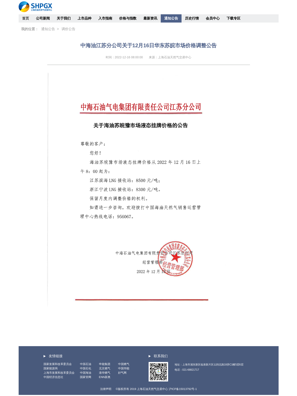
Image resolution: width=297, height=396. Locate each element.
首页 (25, 18)
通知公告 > (50, 29)
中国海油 (85, 372)
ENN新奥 (104, 377)
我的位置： (30, 29)
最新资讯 (150, 18)
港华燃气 (104, 372)
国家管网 (85, 377)
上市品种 (84, 18)
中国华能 (123, 368)
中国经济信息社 (53, 377)
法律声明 (105, 389)
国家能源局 (51, 368)
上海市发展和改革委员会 (59, 372)
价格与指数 (127, 18)
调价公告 (68, 29)
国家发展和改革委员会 (58, 364)
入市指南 (105, 18)
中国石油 (85, 364)
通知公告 (171, 18)
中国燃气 (123, 364)
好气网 (122, 372)
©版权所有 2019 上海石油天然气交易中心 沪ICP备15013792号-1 (156, 389)
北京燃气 (104, 368)
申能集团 (104, 364)
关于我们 (64, 18)
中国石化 (85, 368)
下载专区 (233, 18)
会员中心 (213, 18)
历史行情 (192, 18)
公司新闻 (43, 18)
